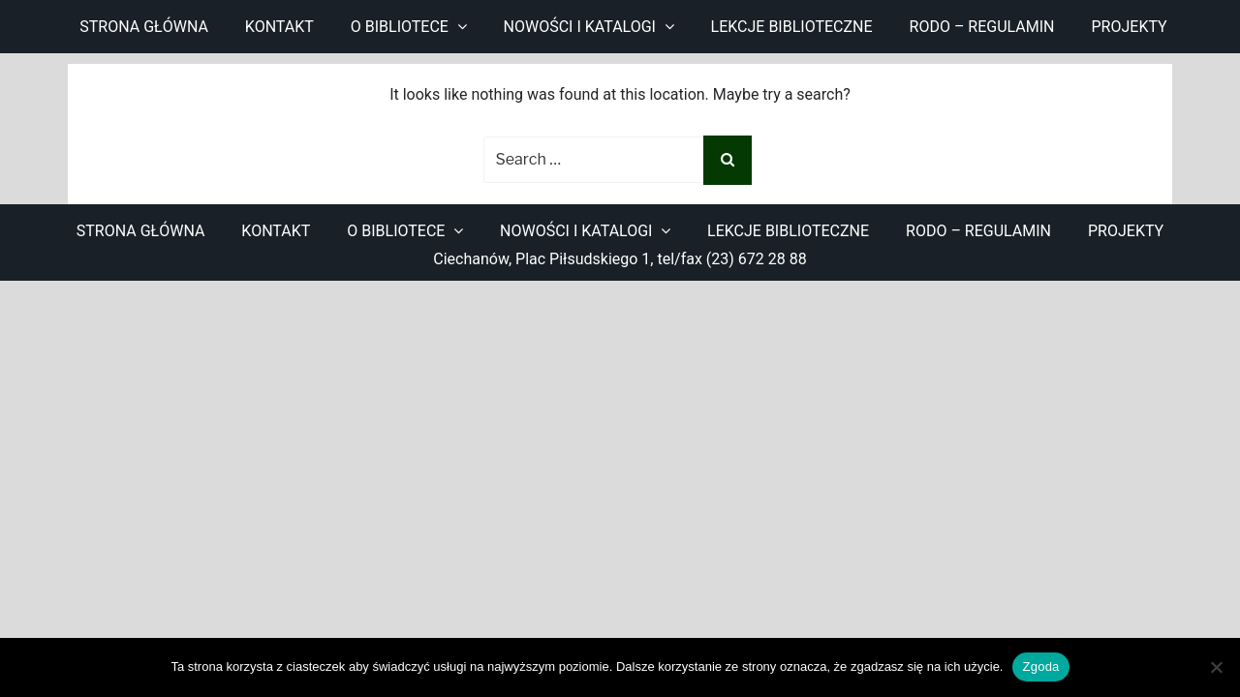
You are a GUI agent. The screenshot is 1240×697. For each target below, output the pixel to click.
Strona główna (143, 26)
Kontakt (279, 26)
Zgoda (1040, 666)
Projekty (1129, 26)
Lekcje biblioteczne (792, 26)
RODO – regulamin (982, 26)
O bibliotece (400, 26)
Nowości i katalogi (580, 26)
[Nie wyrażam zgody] (1215, 667)
